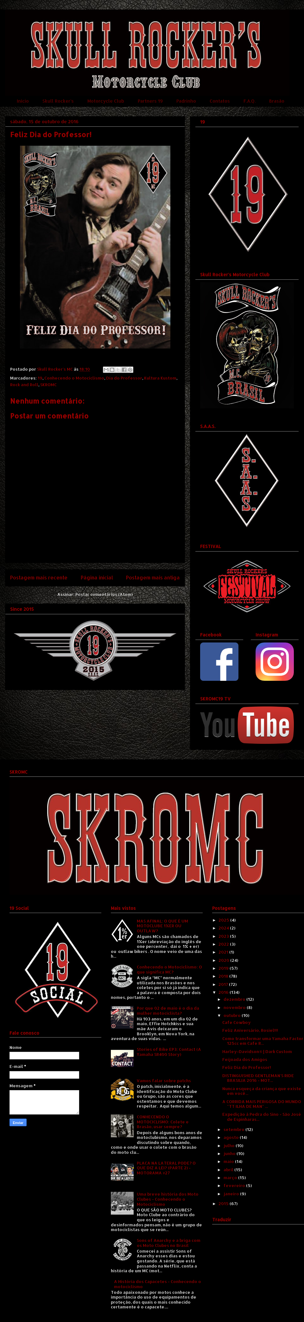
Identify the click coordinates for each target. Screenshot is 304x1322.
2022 (224, 944)
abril (229, 1169)
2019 (224, 968)
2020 (224, 960)
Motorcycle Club (105, 101)
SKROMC (48, 384)
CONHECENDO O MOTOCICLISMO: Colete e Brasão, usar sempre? (163, 1121)
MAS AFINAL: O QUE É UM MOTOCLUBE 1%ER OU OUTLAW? (162, 925)
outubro (233, 1015)
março (231, 1177)
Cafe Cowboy (236, 1022)
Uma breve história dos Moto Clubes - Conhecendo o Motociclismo (168, 1198)
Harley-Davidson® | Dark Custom (257, 1051)
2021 (223, 952)
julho (230, 1145)
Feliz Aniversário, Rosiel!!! (250, 1030)
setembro (234, 1129)
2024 (224, 927)
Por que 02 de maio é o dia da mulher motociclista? (168, 1011)
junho (230, 1153)
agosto (232, 1137)
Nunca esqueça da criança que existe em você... (261, 1091)
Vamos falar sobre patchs (164, 1080)
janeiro (232, 1193)
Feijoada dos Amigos (244, 1059)
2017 (223, 984)
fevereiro (235, 1185)
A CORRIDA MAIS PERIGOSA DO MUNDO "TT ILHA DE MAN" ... (261, 1104)
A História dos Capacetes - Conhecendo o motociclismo (157, 1284)
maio (229, 1161)
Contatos (220, 101)
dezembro (235, 999)
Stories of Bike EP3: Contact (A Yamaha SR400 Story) (169, 1052)
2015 (224, 1203)
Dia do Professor (124, 377)
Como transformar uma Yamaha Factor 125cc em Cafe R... (262, 1041)
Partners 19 (150, 101)
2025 (224, 920)
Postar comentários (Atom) (104, 594)
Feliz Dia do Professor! (246, 1067)
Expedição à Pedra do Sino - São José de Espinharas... (261, 1117)
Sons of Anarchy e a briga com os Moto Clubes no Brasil (168, 1243)
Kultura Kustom (160, 377)
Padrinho (186, 101)
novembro (235, 1007)
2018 (223, 976)
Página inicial (97, 577)
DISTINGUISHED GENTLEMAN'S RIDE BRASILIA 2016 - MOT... (258, 1078)
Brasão (276, 101)
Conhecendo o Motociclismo (74, 377)
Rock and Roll (24, 384)
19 (40, 377)
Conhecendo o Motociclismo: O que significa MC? (169, 969)
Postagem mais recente (38, 577)
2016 (224, 992)
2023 (224, 936)
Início (23, 101)
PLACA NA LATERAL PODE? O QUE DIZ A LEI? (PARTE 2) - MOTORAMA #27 (166, 1167)
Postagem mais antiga (153, 577)
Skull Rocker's (58, 101)
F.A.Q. (250, 101)
